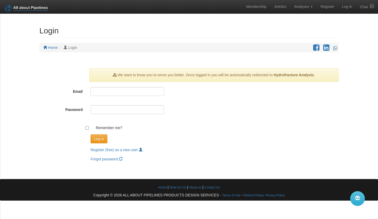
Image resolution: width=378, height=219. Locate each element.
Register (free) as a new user (117, 150)
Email (78, 91)
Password (74, 110)
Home (50, 47)
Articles (280, 6)
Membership (256, 6)
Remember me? (109, 128)
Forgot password (107, 159)
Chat (367, 6)
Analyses (303, 6)
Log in (347, 6)
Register (327, 6)
